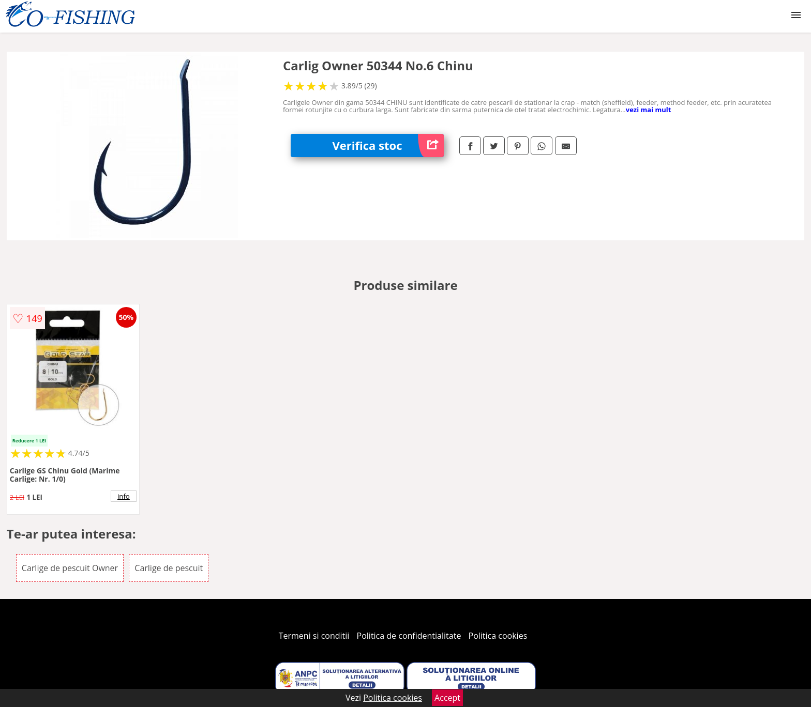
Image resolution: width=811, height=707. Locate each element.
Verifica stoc (388, 145)
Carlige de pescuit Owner (70, 568)
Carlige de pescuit (168, 568)
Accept (447, 697)
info (123, 496)
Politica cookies (498, 635)
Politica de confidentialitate (409, 635)
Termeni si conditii (314, 635)
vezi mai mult (648, 109)
